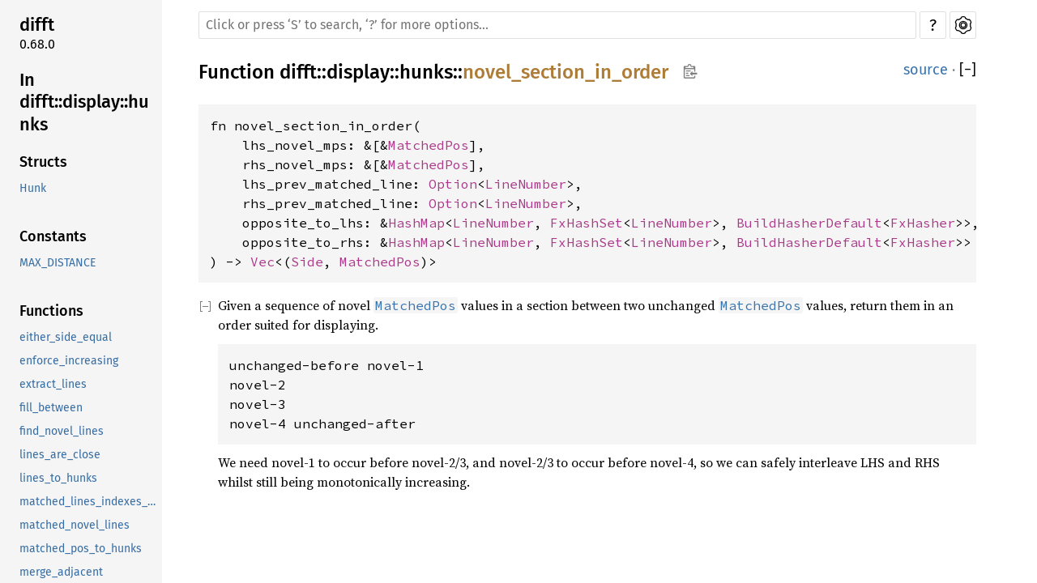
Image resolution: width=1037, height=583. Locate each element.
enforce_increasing (68, 361)
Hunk (32, 188)
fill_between (51, 408)
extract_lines (53, 384)
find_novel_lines (61, 431)
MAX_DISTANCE (57, 263)
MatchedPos (428, 145)
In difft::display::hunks (84, 102)
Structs (43, 162)
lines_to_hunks (58, 478)
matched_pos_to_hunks (80, 548)
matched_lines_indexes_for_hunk (89, 502)
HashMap (416, 223)
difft (36, 25)
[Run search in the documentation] (557, 25)
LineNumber (525, 184)
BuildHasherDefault (809, 223)
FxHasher (922, 223)
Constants (53, 236)
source (925, 70)
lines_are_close (59, 455)
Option (453, 184)
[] (967, 70)
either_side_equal (65, 337)
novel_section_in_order (565, 72)
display (358, 72)
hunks (426, 72)
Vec (262, 261)
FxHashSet (586, 223)
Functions (51, 311)
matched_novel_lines (74, 525)
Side (307, 261)
